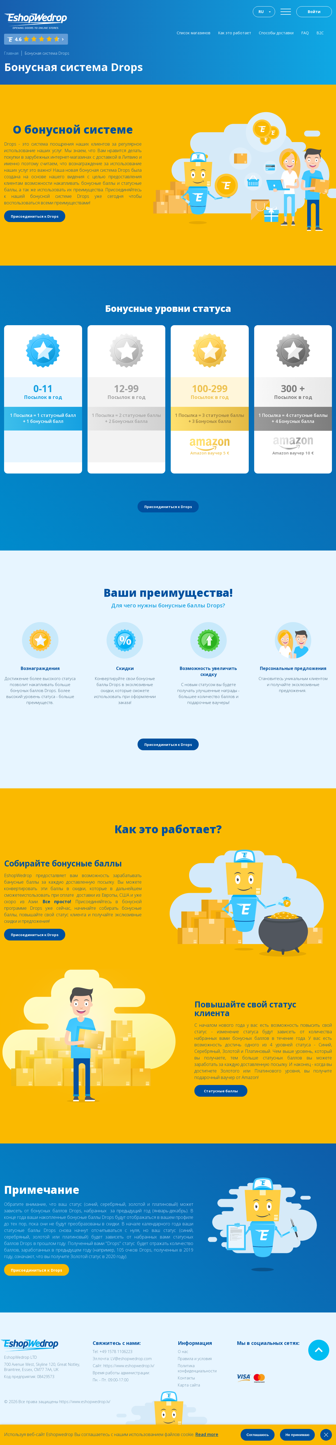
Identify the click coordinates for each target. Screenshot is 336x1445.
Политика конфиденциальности (197, 1368)
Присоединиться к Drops (34, 216)
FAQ (305, 32)
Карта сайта (189, 1385)
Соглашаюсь (258, 1435)
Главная (11, 53)
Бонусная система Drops (47, 53)
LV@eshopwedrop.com (131, 1358)
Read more (206, 1434)
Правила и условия (195, 1358)
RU (261, 11)
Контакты (186, 1378)
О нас (183, 1351)
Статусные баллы (221, 1091)
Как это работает (234, 32)
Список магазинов (193, 32)
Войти (314, 11)
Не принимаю (297, 1435)
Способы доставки (276, 32)
